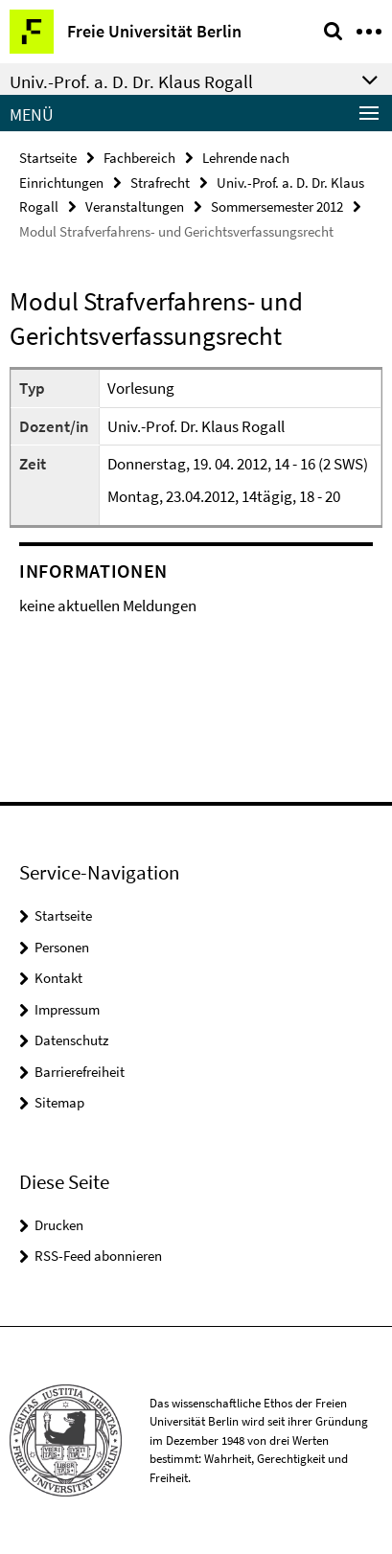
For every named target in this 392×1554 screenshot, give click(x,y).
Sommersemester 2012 (277, 206)
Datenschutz (71, 1040)
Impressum (67, 1009)
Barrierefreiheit (80, 1072)
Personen (62, 947)
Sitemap (59, 1102)
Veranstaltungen (134, 206)
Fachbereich (139, 158)
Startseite (48, 158)
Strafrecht (160, 182)
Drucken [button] (59, 1225)
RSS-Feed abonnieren (98, 1255)
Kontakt (58, 978)
